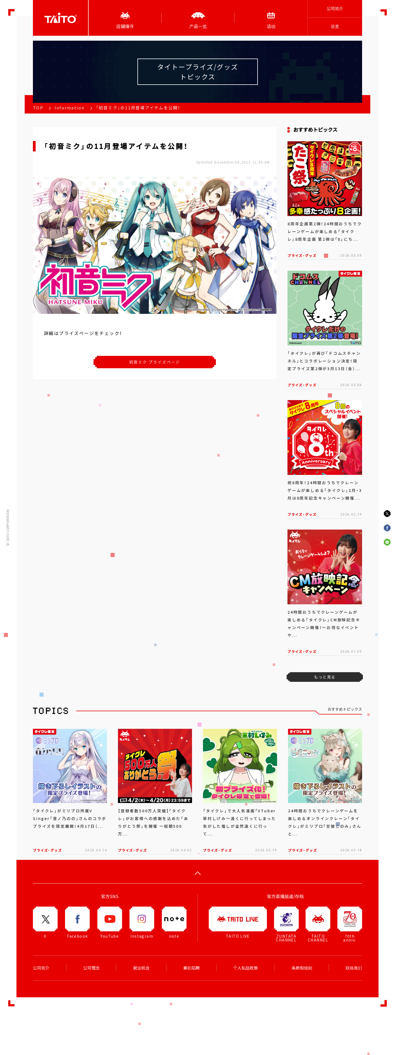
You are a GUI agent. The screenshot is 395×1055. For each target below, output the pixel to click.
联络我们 (354, 968)
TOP (38, 108)
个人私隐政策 (245, 968)
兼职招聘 (191, 968)
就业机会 (141, 968)
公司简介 (335, 8)
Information (70, 108)
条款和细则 (302, 968)
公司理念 (91, 968)
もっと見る (324, 677)
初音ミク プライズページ (154, 362)
